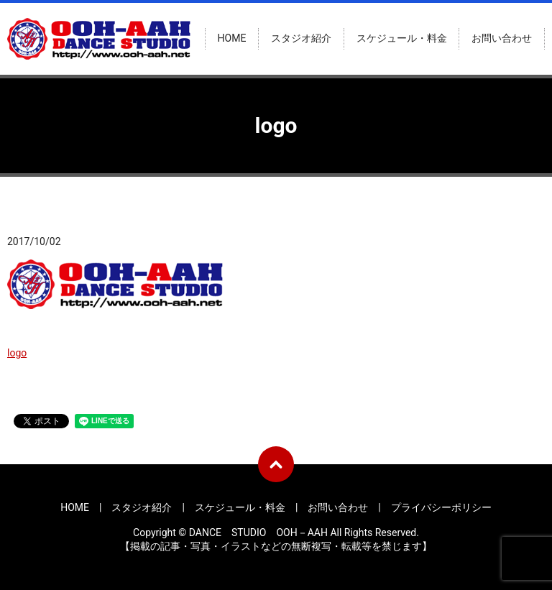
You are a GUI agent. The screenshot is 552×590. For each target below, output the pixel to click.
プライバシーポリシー (441, 507)
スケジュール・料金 (401, 39)
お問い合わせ (502, 39)
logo (17, 353)
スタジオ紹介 (301, 39)
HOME (232, 39)
